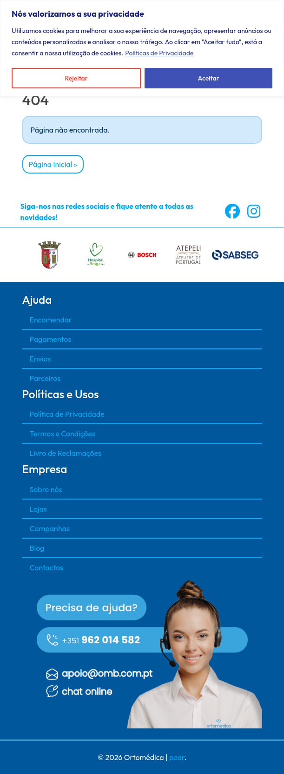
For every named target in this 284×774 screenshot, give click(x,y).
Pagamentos (51, 339)
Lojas (38, 509)
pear (177, 757)
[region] (142, 48)
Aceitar (208, 78)
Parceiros (45, 378)
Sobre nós (46, 489)
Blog (37, 548)
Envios (40, 358)
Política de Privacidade (67, 414)
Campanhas (50, 528)
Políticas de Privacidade (159, 53)
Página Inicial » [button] (53, 164)
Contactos (47, 567)
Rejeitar (76, 78)
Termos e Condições (62, 433)
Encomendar (51, 319)
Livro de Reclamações (65, 453)
